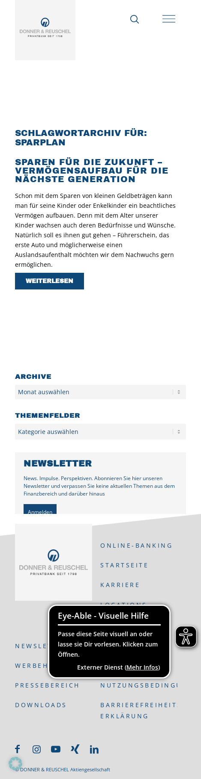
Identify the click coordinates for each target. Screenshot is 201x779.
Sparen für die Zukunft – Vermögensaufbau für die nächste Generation (91, 170)
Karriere (120, 585)
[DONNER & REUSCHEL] (45, 27)
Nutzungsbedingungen (138, 685)
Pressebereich (47, 685)
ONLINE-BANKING (136, 545)
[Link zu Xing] (75, 749)
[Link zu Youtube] (55, 749)
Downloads (41, 705)
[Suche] (132, 19)
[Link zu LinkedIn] (94, 749)
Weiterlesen (49, 281)
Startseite (124, 565)
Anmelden (40, 512)
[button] (15, 763)
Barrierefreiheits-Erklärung (138, 710)
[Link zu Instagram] (36, 749)
